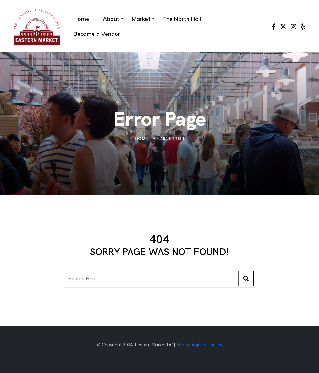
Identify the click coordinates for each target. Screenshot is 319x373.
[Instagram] (293, 27)
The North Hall (181, 18)
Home (81, 18)
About (111, 18)
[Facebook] (274, 27)
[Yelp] (303, 27)
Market (140, 18)
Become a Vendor (97, 33)
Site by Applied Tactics (199, 344)
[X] (283, 27)
